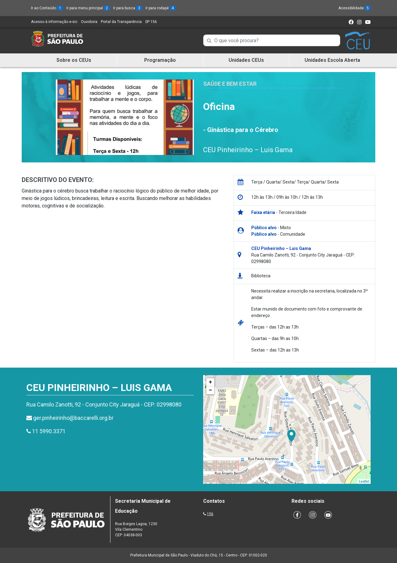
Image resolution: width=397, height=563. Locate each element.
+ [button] (210, 382)
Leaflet (364, 481)
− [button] (210, 390)
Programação (160, 60)
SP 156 (151, 22)
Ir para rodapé (160, 8)
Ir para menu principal (88, 8)
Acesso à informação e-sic (54, 22)
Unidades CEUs (246, 60)
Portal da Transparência (121, 22)
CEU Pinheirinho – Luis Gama (248, 150)
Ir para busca (127, 8)
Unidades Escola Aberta (332, 60)
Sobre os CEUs (73, 60)
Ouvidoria (89, 22)
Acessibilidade (354, 8)
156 (210, 514)
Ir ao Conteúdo (47, 8)
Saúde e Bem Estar (229, 83)
